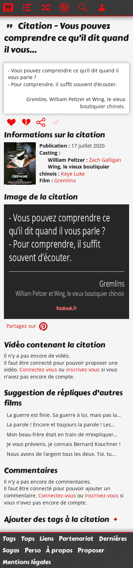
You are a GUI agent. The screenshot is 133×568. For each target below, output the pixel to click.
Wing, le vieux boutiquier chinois (102, 103)
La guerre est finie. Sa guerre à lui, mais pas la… (64, 415)
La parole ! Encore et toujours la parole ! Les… (61, 424)
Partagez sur (27, 325)
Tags (9, 538)
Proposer (90, 550)
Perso (32, 550)
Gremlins (36, 99)
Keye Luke (73, 173)
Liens (46, 538)
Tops (27, 538)
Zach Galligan (105, 159)
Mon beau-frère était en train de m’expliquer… (62, 434)
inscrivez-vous (83, 369)
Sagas (10, 550)
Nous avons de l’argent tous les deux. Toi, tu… (61, 454)
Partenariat (76, 538)
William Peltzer (67, 99)
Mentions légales (26, 562)
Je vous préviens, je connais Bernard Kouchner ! (64, 444)
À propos (59, 550)
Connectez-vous (38, 369)
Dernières (113, 538)
